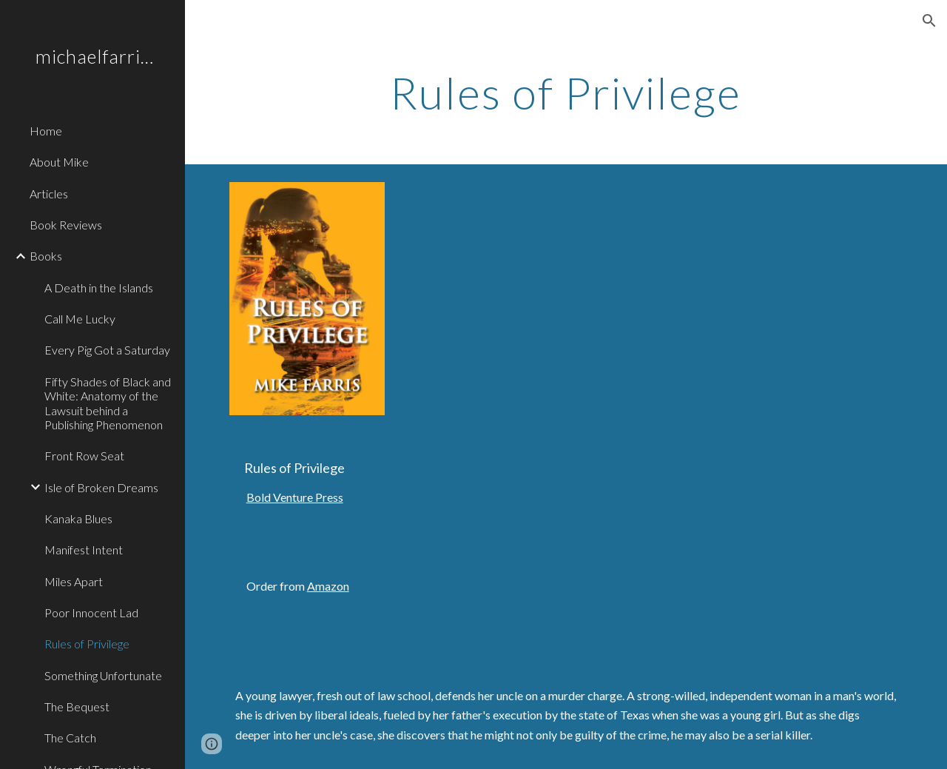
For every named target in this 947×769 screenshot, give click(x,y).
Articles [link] (49, 194)
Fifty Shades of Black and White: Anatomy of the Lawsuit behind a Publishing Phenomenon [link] (107, 403)
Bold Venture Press (294, 497)
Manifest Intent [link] (83, 550)
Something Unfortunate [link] (103, 675)
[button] (929, 20)
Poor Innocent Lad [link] (91, 612)
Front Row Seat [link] (84, 456)
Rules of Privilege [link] (86, 644)
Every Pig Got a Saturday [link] (107, 350)
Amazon (328, 586)
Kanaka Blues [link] (78, 518)
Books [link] (46, 256)
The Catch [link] (70, 738)
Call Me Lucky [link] (79, 319)
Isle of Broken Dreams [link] (101, 487)
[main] (565, 92)
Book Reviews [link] (66, 225)
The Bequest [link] (76, 706)
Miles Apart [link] (73, 581)
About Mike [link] (59, 162)
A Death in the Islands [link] (98, 288)
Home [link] (46, 131)
